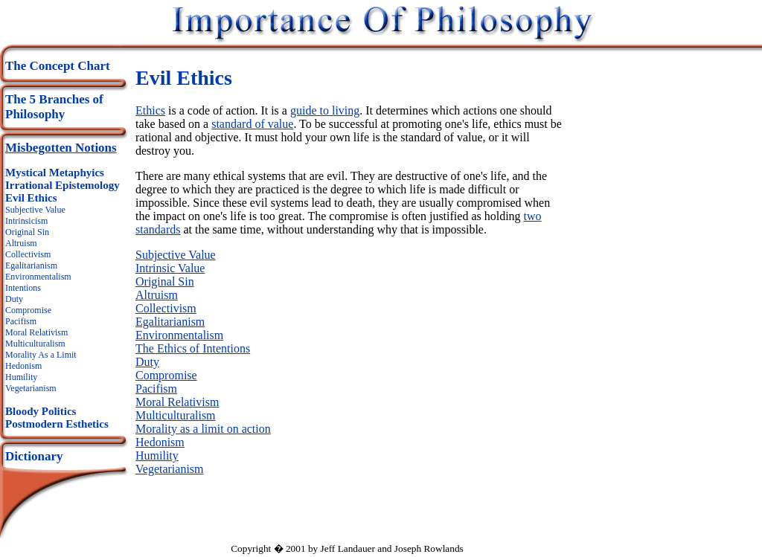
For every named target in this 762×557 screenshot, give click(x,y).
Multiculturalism (35, 343)
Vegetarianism (31, 388)
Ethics (150, 110)
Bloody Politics (40, 411)
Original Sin (27, 232)
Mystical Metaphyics (54, 172)
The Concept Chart (57, 66)
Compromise (28, 310)
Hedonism (23, 366)
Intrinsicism (26, 221)
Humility (21, 377)
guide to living (324, 110)
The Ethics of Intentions (192, 348)
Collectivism (28, 254)
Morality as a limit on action (203, 428)
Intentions (23, 288)
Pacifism (20, 321)
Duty (14, 299)
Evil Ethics (31, 198)
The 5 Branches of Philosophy (54, 106)
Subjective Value (35, 210)
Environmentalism (38, 276)
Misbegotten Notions (61, 148)
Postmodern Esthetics (57, 424)
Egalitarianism (31, 265)
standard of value (252, 123)
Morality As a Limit (41, 355)
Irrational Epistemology (62, 185)
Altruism (21, 243)
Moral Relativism (36, 332)
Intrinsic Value (170, 268)
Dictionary (34, 456)
